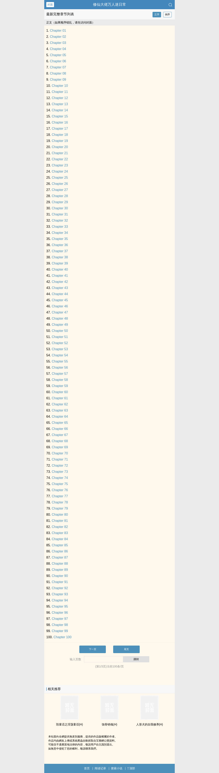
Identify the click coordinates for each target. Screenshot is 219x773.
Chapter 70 (60, 453)
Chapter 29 (60, 202)
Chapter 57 (60, 373)
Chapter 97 (60, 618)
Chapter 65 (60, 422)
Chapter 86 (60, 551)
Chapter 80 (60, 514)
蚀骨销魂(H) (109, 724)
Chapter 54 (60, 355)
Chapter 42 (60, 281)
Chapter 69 (60, 447)
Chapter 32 (60, 220)
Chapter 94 (60, 600)
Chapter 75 (60, 484)
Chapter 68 (60, 441)
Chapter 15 (60, 116)
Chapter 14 (60, 110)
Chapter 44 (60, 294)
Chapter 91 (60, 582)
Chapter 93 (60, 594)
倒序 (167, 14)
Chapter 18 (60, 134)
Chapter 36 (60, 245)
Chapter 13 (60, 104)
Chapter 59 (60, 386)
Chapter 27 (60, 190)
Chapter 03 (58, 43)
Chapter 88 (60, 563)
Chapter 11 (60, 92)
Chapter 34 (60, 232)
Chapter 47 (60, 312)
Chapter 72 (60, 465)
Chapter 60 (60, 392)
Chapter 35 (60, 239)
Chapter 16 (60, 122)
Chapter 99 (60, 631)
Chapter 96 (60, 612)
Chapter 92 (60, 588)
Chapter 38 (60, 257)
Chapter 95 (60, 606)
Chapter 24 (60, 171)
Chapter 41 (60, 275)
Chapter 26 (60, 183)
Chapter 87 (60, 557)
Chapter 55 (60, 361)
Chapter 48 (60, 318)
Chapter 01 (58, 30)
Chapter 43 (60, 288)
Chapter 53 (60, 349)
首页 (87, 768)
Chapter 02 (58, 36)
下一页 (92, 649)
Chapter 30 (60, 208)
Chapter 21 (60, 153)
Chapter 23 (60, 165)
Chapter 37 (60, 251)
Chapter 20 (60, 147)
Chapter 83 (60, 533)
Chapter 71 (60, 459)
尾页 (126, 649)
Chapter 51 (60, 337)
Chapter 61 (60, 398)
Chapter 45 (60, 300)
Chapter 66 (60, 429)
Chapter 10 (60, 85)
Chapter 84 (60, 539)
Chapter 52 (60, 343)
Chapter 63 (60, 410)
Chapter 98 (60, 625)
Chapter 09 (58, 79)
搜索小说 (116, 768)
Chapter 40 (60, 269)
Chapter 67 (60, 435)
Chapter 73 (60, 471)
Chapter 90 (60, 576)
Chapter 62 (60, 404)
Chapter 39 (60, 263)
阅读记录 (100, 768)
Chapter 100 (63, 637)
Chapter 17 (60, 128)
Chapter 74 (60, 478)
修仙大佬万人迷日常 (109, 4)
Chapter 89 (60, 569)
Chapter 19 (60, 141)
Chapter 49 (60, 324)
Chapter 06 (58, 61)
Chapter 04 (58, 49)
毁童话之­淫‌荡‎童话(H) (69, 724)
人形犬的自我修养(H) (149, 724)
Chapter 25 (60, 177)
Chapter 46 (60, 306)
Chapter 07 (58, 67)
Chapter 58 (60, 379)
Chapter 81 (60, 520)
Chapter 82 (60, 527)
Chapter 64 (60, 416)
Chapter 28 (60, 196)
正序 (156, 14)
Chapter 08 (58, 73)
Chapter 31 (60, 214)
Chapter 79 (60, 508)
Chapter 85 (60, 545)
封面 (50, 4)
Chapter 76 (60, 490)
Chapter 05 (58, 55)
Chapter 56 (60, 367)
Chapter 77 (60, 496)
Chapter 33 (60, 226)
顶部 (131, 768)
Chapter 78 (60, 502)
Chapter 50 (60, 330)
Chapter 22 (60, 159)
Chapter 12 (60, 98)
